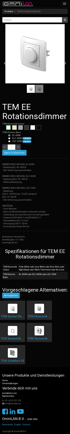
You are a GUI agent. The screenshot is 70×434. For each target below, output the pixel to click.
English (17, 424)
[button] (6, 62)
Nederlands (7, 424)
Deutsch (26, 424)
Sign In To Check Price (14, 153)
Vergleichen (11, 295)
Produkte (8, 11)
